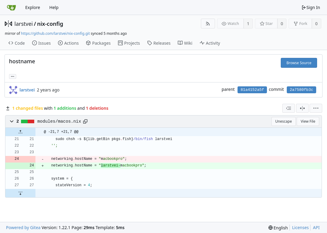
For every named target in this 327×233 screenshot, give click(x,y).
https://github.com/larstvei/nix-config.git (55, 33)
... (12, 76)
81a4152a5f (252, 90)
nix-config (50, 24)
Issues (41, 43)
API (316, 227)
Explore (32, 7)
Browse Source (298, 62)
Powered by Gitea (23, 227)
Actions (68, 43)
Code (16, 43)
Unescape (283, 121)
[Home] (11, 7)
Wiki (185, 43)
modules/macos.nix (59, 121)
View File (308, 121)
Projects (129, 43)
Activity (210, 43)
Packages (98, 43)
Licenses (300, 227)
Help (54, 7)
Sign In (310, 7)
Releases (159, 43)
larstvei (23, 24)
